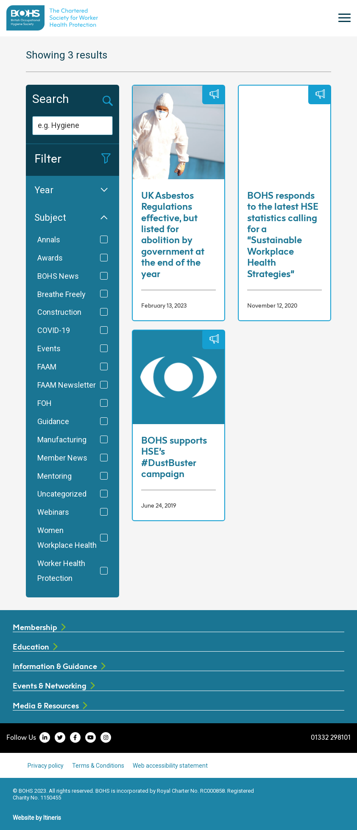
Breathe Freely (72, 294)
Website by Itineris (37, 817)
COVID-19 (72, 330)
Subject (71, 217)
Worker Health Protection (72, 571)
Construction (72, 312)
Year (71, 190)
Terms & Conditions (98, 765)
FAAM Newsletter (72, 385)
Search (50, 99)
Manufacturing (72, 439)
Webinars (72, 512)
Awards (72, 258)
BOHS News (72, 276)
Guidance (72, 421)
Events (72, 348)
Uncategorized (72, 494)
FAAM (72, 367)
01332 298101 (331, 737)
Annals (72, 239)
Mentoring (72, 476)
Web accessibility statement (170, 765)
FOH (72, 403)
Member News (72, 458)
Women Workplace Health (72, 538)
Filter (72, 158)
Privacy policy (46, 765)
